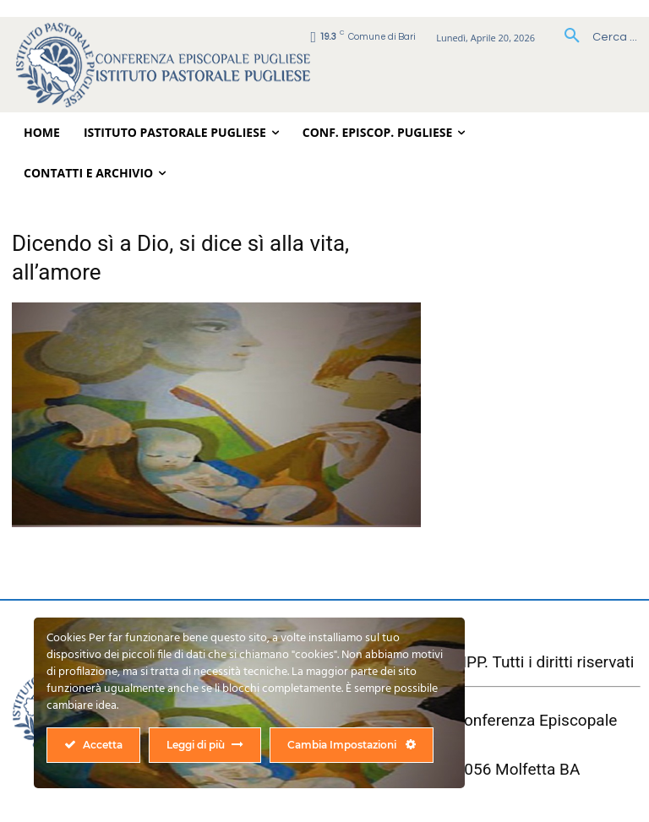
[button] (594, 37)
